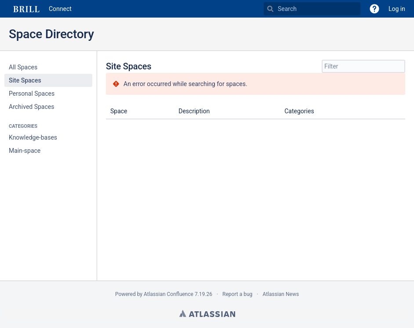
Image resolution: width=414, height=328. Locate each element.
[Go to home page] (40, 9)
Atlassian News (280, 294)
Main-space (24, 150)
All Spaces (23, 67)
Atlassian (207, 313)
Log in (397, 8)
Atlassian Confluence (168, 294)
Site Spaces (25, 80)
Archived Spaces (31, 106)
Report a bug (237, 294)
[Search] (270, 8)
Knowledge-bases (33, 137)
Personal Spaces (31, 93)
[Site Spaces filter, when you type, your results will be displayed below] (363, 66)
